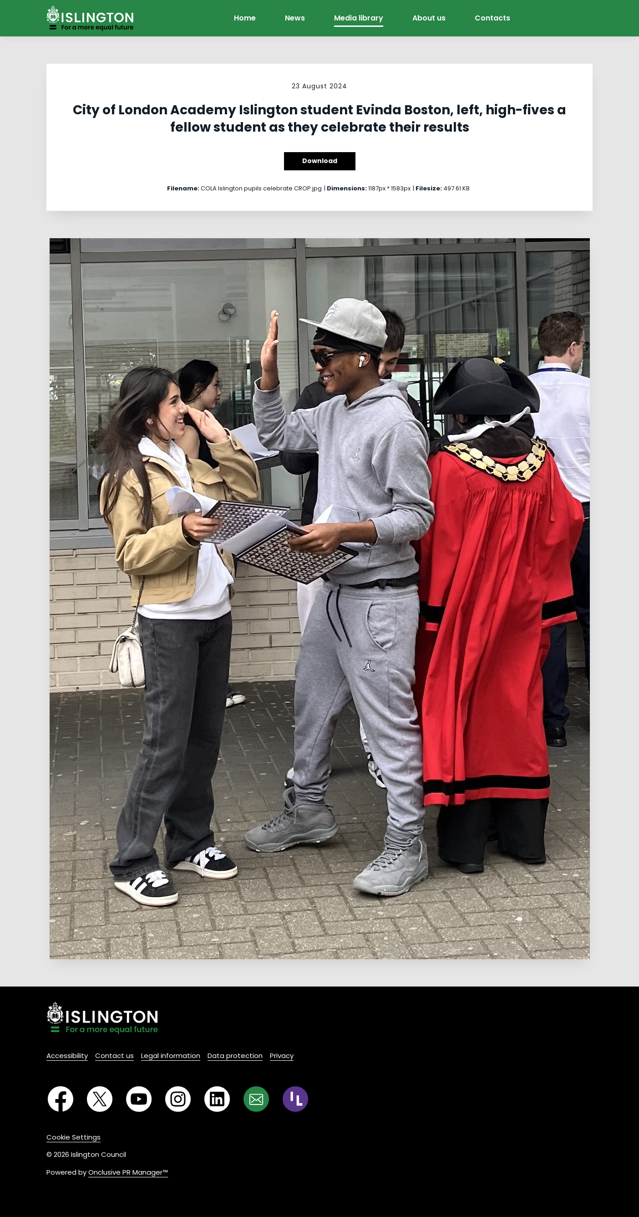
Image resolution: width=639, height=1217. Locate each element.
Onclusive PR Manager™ (128, 1172)
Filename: (183, 188)
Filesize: (429, 188)
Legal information (170, 1055)
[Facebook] (60, 1099)
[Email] (256, 1099)
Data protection (235, 1055)
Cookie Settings (73, 1137)
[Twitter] (99, 1099)
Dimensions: (347, 188)
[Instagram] (178, 1099)
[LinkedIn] (217, 1099)
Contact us (114, 1055)
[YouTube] (139, 1099)
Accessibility (67, 1055)
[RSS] (295, 1099)
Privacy (282, 1055)
